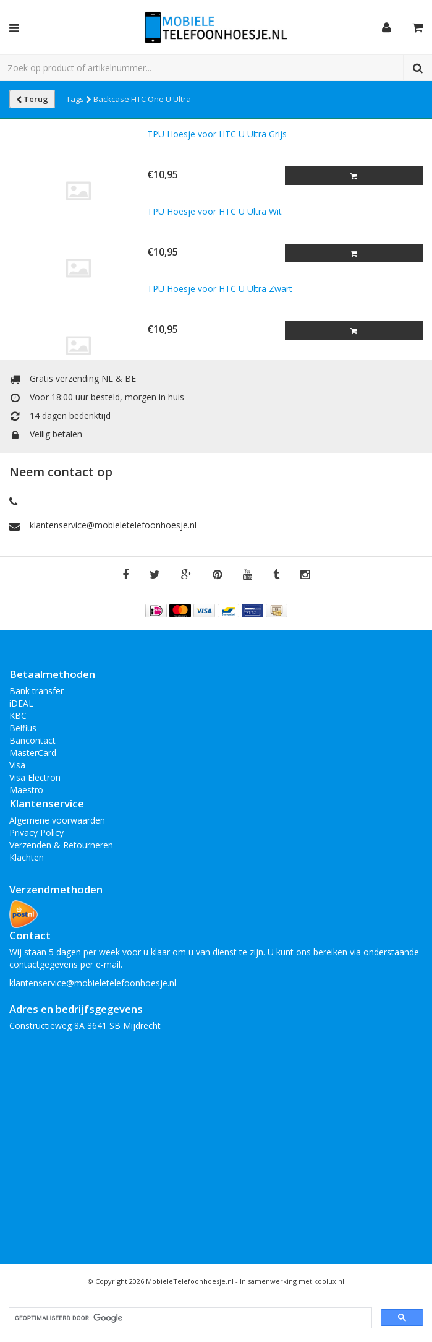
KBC (18, 715)
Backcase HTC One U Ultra (142, 99)
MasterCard (32, 753)
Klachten (26, 857)
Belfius (22, 728)
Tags (78, 99)
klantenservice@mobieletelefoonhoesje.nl (113, 525)
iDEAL (21, 703)
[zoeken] (189, 1318)
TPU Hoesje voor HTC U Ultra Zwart (219, 289)
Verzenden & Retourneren (61, 845)
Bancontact (32, 740)
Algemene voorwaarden (57, 820)
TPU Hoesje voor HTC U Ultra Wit (214, 211)
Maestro (26, 790)
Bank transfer (36, 691)
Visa (17, 765)
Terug (32, 99)
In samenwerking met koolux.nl (292, 1281)
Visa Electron (35, 777)
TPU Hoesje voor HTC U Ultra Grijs (217, 134)
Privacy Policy (36, 832)
